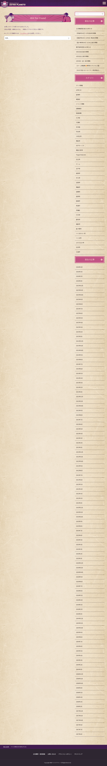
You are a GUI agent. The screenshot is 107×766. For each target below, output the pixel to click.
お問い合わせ (52, 754)
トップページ (24, 33)
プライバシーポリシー (65, 754)
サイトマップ (78, 754)
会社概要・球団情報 (39, 754)
